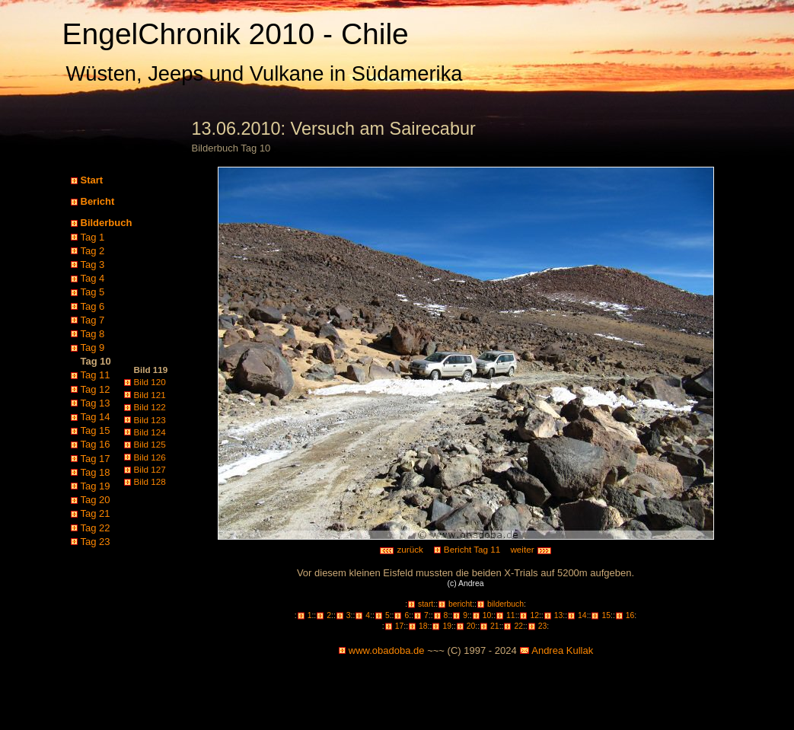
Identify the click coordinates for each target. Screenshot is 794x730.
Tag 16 (95, 444)
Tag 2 (93, 251)
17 (399, 626)
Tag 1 (93, 237)
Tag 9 (93, 347)
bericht (460, 604)
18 (423, 626)
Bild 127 (150, 469)
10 (487, 615)
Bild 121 (150, 395)
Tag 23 (95, 541)
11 (510, 615)
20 (471, 626)
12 (534, 615)
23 (542, 626)
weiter (530, 549)
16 (630, 615)
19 (446, 626)
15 (606, 615)
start (425, 604)
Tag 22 (95, 528)
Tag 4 (93, 278)
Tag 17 (95, 458)
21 (494, 626)
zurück (401, 549)
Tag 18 (95, 472)
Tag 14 (95, 416)
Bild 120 (150, 382)
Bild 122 (150, 407)
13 (558, 615)
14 (582, 615)
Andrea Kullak (562, 650)
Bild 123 (150, 420)
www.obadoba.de (387, 650)
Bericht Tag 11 (472, 549)
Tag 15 (95, 430)
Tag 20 (95, 499)
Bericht (98, 201)
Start (92, 180)
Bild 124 (150, 432)
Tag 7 (93, 320)
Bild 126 (150, 457)
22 (518, 626)
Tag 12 (95, 389)
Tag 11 (95, 375)
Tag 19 (95, 486)
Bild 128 (150, 481)
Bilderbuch (106, 222)
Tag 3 (93, 264)
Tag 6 (93, 306)
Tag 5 (93, 292)
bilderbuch (505, 604)
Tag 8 (93, 333)
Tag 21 (95, 513)
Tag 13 (95, 403)
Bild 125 (150, 444)
